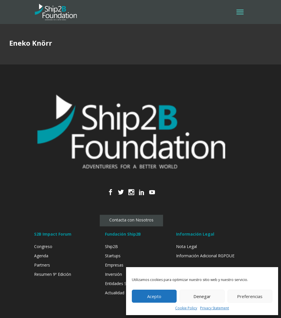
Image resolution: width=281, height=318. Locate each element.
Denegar (202, 296)
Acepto (154, 296)
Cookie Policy (186, 308)
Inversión (113, 274)
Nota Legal (186, 246)
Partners (42, 265)
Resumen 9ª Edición (52, 274)
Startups (113, 255)
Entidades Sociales (122, 283)
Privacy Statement (214, 308)
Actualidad (114, 292)
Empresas (114, 265)
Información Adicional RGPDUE (205, 255)
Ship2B (111, 246)
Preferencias (249, 296)
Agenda (41, 255)
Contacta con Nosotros (131, 220)
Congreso (43, 246)
